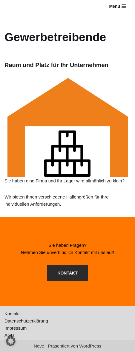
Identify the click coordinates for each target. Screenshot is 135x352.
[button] (11, 341)
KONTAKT (67, 273)
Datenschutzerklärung (26, 320)
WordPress (90, 345)
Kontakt (12, 313)
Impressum (15, 328)
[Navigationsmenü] (118, 6)
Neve (39, 345)
